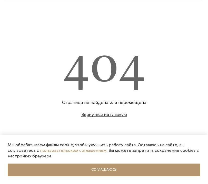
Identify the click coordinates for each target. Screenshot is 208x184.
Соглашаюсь (104, 169)
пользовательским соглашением (73, 151)
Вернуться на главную (104, 115)
